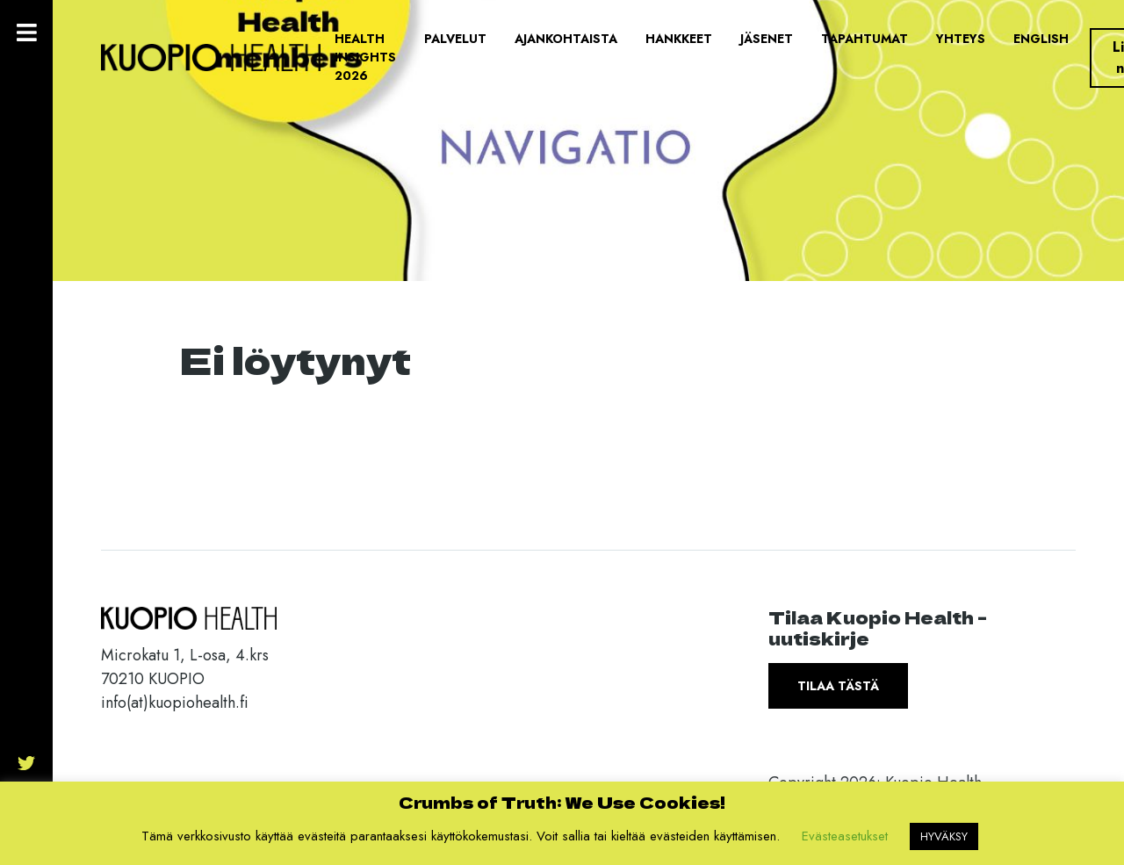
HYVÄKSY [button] (944, 836)
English (1041, 38)
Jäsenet (766, 38)
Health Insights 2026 (365, 57)
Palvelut (455, 38)
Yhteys (960, 38)
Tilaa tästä (838, 686)
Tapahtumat (864, 38)
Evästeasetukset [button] (845, 836)
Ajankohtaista (566, 38)
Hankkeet (678, 38)
